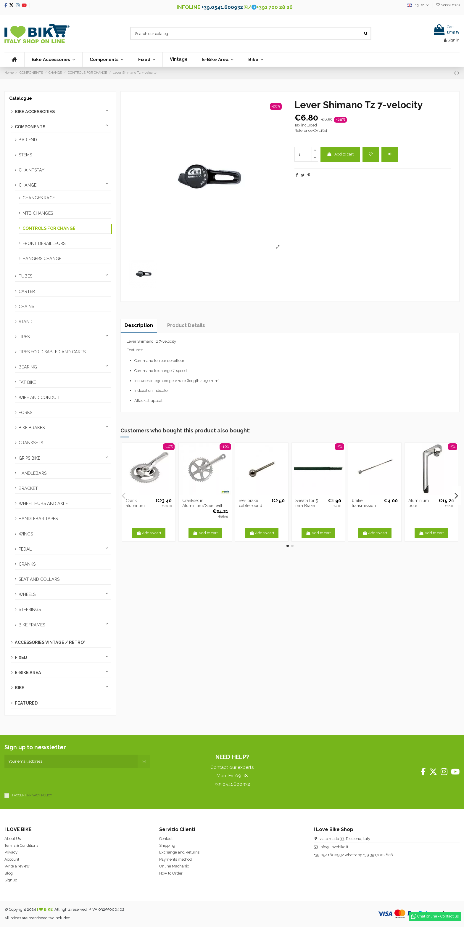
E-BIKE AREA (28, 672)
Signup (10, 880)
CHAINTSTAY (31, 170)
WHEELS (27, 594)
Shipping (167, 845)
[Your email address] (71, 761)
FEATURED (26, 703)
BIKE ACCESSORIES (35, 111)
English (418, 5)
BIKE (19, 687)
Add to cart (340, 154)
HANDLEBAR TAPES (38, 518)
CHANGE (27, 185)
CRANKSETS (31, 442)
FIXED (21, 657)
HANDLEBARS (32, 473)
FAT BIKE (27, 382)
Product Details (186, 325)
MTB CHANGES (37, 213)
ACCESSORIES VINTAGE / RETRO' (50, 642)
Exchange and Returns (179, 852)
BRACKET (28, 488)
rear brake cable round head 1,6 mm (251, 505)
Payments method (175, 859)
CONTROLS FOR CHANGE (48, 228)
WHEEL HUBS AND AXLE (43, 503)
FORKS (25, 412)
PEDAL (25, 549)
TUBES (25, 276)
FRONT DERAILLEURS (43, 243)
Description (139, 325)
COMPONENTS (30, 126)
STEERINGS (30, 609)
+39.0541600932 (329, 855)
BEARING (28, 367)
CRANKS (27, 564)
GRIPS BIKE (29, 458)
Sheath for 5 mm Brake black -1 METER (310, 505)
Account (11, 859)
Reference (303, 130)
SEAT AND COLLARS (39, 579)
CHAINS (26, 306)
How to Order (171, 873)
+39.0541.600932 (222, 7)
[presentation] (49, 779)
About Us (12, 838)
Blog (8, 873)
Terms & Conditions (21, 845)
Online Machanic (174, 866)
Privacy (10, 852)
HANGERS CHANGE (41, 258)
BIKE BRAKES (32, 427)
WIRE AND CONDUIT (39, 397)
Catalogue (20, 98)
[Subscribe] (144, 761)
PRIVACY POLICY (39, 795)
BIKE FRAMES (32, 625)
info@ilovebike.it (334, 847)
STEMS (25, 155)
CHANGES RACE (38, 197)
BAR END (28, 139)
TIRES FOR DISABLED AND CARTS (52, 351)
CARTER (27, 291)
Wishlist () (448, 5)
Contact (166, 838)
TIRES (24, 336)
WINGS (26, 534)
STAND (26, 321)
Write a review (17, 866)
